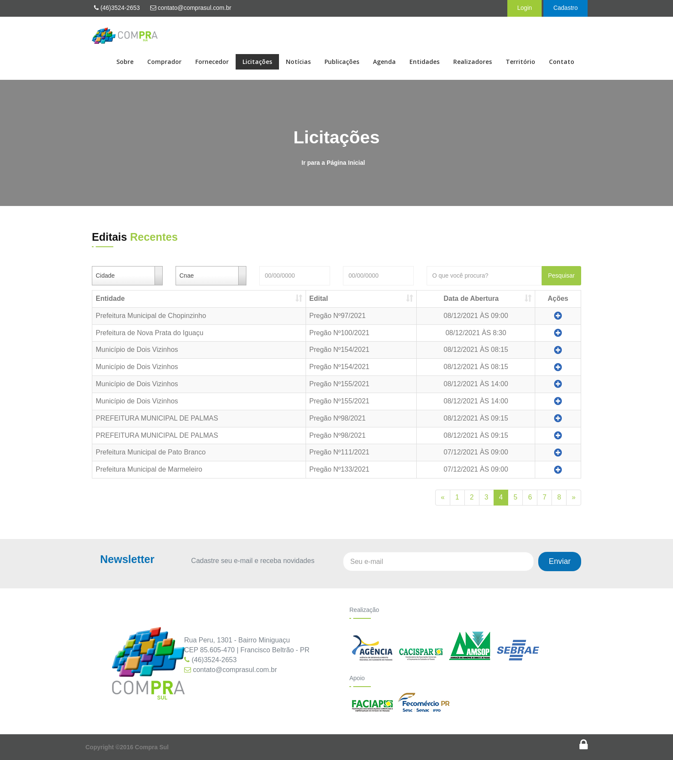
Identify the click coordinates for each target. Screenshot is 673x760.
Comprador (164, 62)
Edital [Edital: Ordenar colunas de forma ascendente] (318, 298)
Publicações (341, 62)
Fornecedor (212, 62)
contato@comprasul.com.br (190, 7)
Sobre (124, 62)
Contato (561, 62)
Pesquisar (561, 275)
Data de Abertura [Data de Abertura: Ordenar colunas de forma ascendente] (471, 298)
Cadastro (565, 7)
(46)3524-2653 (117, 7)
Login (524, 7)
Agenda (384, 62)
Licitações (257, 62)
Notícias (298, 62)
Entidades (424, 62)
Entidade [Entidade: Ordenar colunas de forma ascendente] (110, 298)
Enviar (559, 561)
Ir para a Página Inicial (333, 162)
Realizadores (472, 62)
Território (520, 62)
